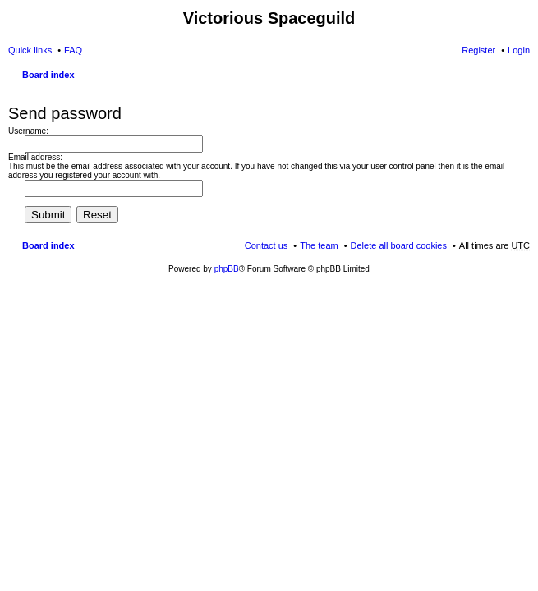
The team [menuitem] (319, 245)
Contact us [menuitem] (266, 245)
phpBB (226, 268)
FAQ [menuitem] (73, 50)
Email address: (35, 157)
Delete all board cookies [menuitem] (399, 245)
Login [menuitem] (519, 50)
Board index (48, 75)
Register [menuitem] (478, 50)
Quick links (30, 50)
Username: (28, 130)
